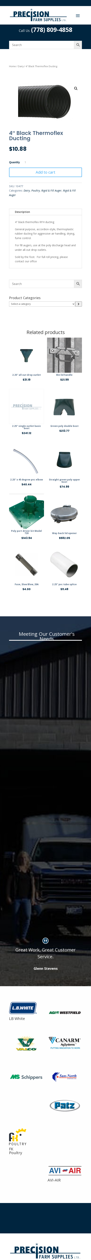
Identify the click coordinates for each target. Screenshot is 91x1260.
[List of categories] (42, 304)
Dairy (21, 66)
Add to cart (45, 172)
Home (12, 66)
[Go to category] (78, 304)
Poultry (35, 190)
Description (22, 212)
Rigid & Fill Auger (51, 190)
